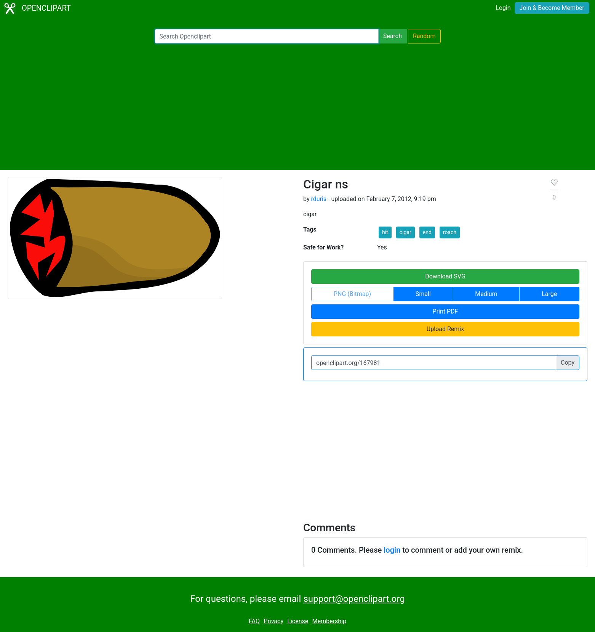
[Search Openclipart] (267, 36)
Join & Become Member (552, 7)
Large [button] (549, 294)
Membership (329, 621)
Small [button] (423, 294)
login (392, 550)
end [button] (427, 232)
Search (392, 36)
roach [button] (449, 232)
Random (424, 36)
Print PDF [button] (445, 311)
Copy (567, 362)
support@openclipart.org (354, 598)
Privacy (273, 621)
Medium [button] (486, 294)
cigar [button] (405, 232)
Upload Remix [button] (445, 329)
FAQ (254, 621)
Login (503, 7)
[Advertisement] (297, 106)
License (297, 621)
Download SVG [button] (445, 276)
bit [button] (385, 232)
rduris (318, 199)
